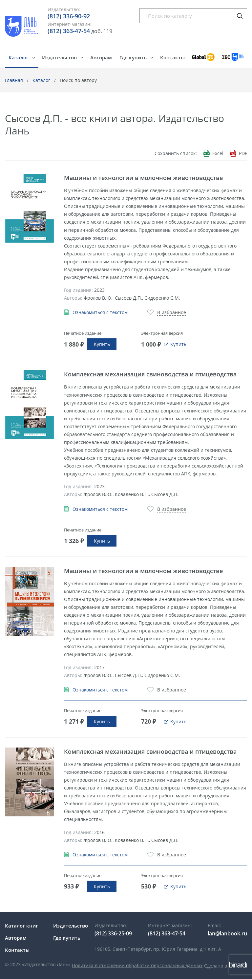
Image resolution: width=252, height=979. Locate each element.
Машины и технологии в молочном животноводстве (143, 178)
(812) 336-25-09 (113, 933)
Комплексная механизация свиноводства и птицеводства (150, 374)
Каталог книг (21, 925)
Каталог (19, 57)
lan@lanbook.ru (227, 933)
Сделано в (225, 966)
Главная (14, 80)
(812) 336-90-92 (69, 16)
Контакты (172, 57)
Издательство (60, 57)
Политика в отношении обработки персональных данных (137, 965)
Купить (102, 344)
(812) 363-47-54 (69, 31)
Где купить (133, 57)
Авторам (101, 57)
